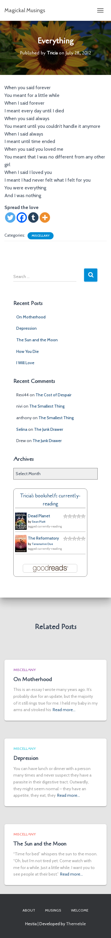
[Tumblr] (33, 217)
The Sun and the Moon (37, 339)
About (28, 910)
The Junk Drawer (48, 429)
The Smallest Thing (47, 406)
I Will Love (25, 362)
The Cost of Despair (53, 394)
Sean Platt (38, 522)
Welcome (80, 910)
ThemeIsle (76, 923)
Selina (21, 429)
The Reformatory (43, 538)
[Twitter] (10, 217)
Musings (53, 910)
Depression (26, 328)
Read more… (64, 709)
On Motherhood (31, 317)
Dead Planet (39, 516)
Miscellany (40, 236)
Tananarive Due (42, 544)
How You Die (27, 351)
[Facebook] (22, 217)
